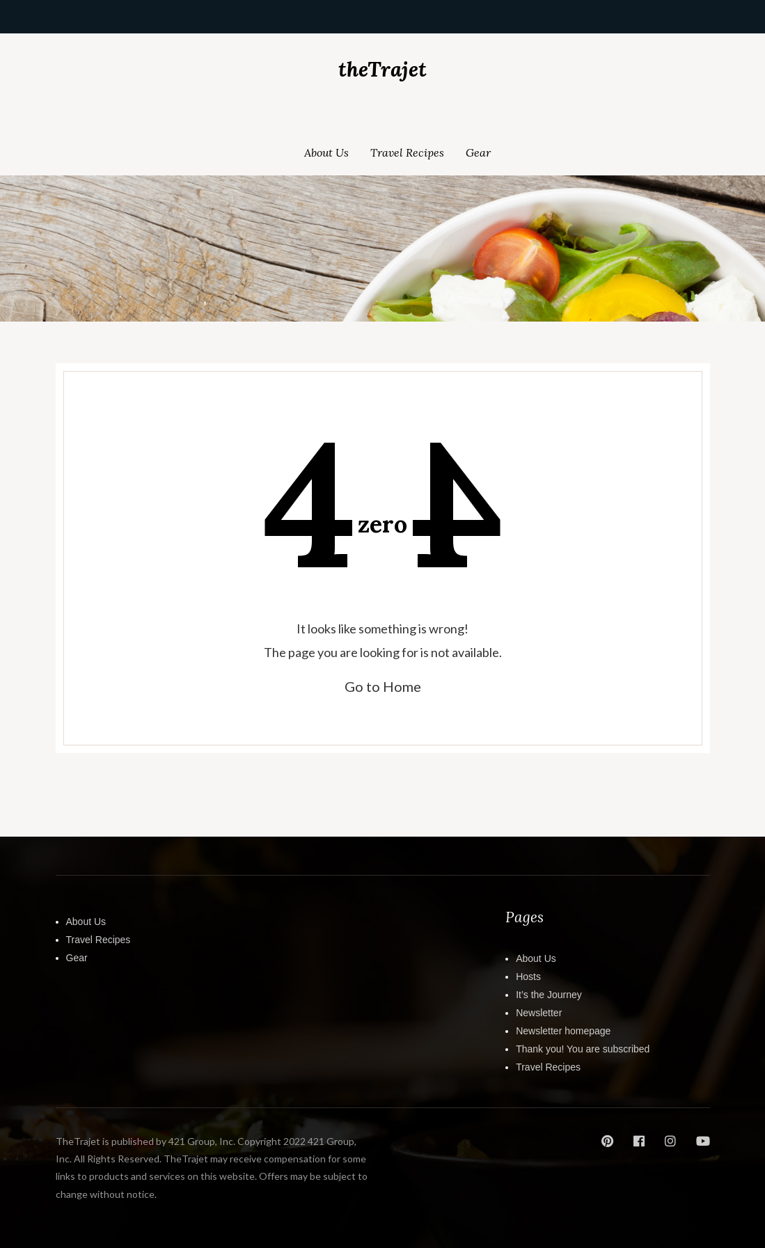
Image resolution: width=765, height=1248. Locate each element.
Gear (478, 152)
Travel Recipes (407, 152)
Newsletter (539, 1012)
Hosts (528, 976)
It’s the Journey (549, 994)
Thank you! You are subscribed (582, 1049)
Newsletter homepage (563, 1030)
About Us (326, 152)
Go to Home (383, 686)
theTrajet (382, 69)
